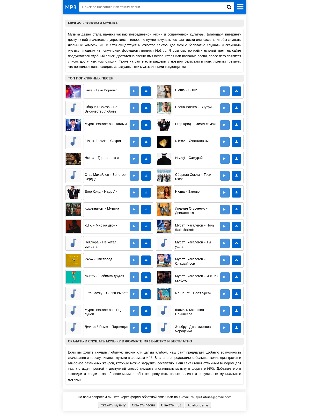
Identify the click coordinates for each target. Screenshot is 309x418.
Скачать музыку (113, 405)
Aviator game (198, 405)
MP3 (71, 7)
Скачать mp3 (171, 405)
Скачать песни (143, 405)
